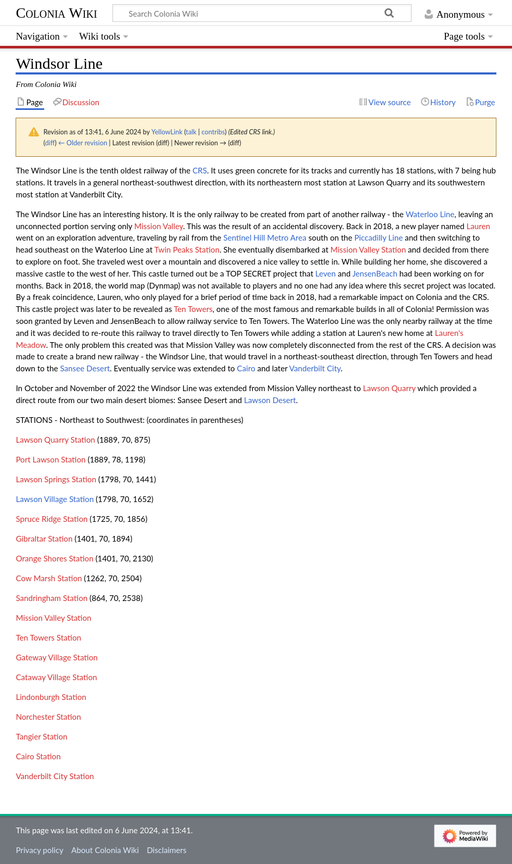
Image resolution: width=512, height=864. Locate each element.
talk (191, 132)
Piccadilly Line (378, 237)
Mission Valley (158, 226)
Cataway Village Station (56, 677)
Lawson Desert (270, 400)
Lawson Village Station (55, 499)
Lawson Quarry (389, 388)
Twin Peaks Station (187, 249)
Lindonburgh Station (51, 697)
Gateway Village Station (56, 657)
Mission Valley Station (368, 249)
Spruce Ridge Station (51, 518)
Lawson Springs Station (56, 479)
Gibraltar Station (44, 538)
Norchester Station (48, 716)
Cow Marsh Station (49, 578)
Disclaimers (166, 850)
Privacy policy (39, 850)
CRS (200, 170)
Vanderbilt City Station (55, 776)
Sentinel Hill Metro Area (264, 237)
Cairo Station (38, 756)
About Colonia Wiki (105, 850)
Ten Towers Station (48, 637)
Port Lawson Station (50, 459)
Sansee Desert (85, 368)
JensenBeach (375, 273)
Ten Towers (193, 309)
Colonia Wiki (56, 13)
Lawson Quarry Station (55, 439)
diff (50, 143)
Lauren (478, 226)
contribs (213, 132)
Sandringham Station (51, 598)
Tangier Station (41, 736)
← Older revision (82, 143)
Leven (325, 273)
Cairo (246, 368)
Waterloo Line (429, 214)
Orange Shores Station (54, 558)
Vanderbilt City (315, 368)
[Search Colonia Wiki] (262, 13)
